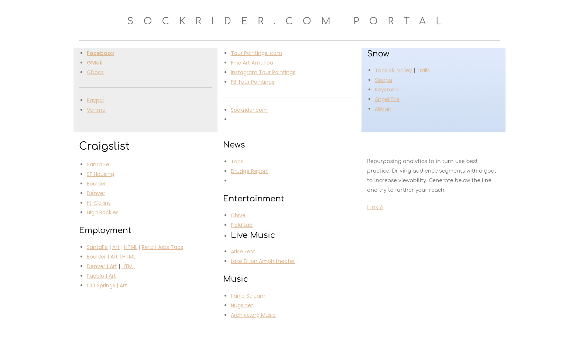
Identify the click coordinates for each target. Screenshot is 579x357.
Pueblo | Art (101, 276)
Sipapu (383, 80)
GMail (95, 62)
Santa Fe (98, 164)
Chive (238, 215)
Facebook (100, 53)
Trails (423, 70)
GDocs (95, 72)
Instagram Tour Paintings (263, 72)
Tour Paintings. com (256, 53)
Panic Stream (248, 295)
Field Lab (242, 225)
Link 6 (375, 207)
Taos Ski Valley (393, 70)
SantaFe (97, 247)
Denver (96, 193)
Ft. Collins (99, 203)
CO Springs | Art (107, 285)
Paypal (95, 100)
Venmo (96, 110)
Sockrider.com (249, 110)
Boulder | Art (102, 256)
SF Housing (100, 174)
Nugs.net (242, 305)
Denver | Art (102, 266)
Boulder (96, 183)
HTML (130, 247)
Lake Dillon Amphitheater (263, 261)
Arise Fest (243, 251)
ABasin (383, 108)
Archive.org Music (253, 315)
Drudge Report (249, 171)
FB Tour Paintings (252, 82)
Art (116, 247)
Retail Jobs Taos (162, 247)
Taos (237, 161)
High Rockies (103, 212)
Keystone (387, 89)
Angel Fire (387, 99)
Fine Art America (252, 62)
